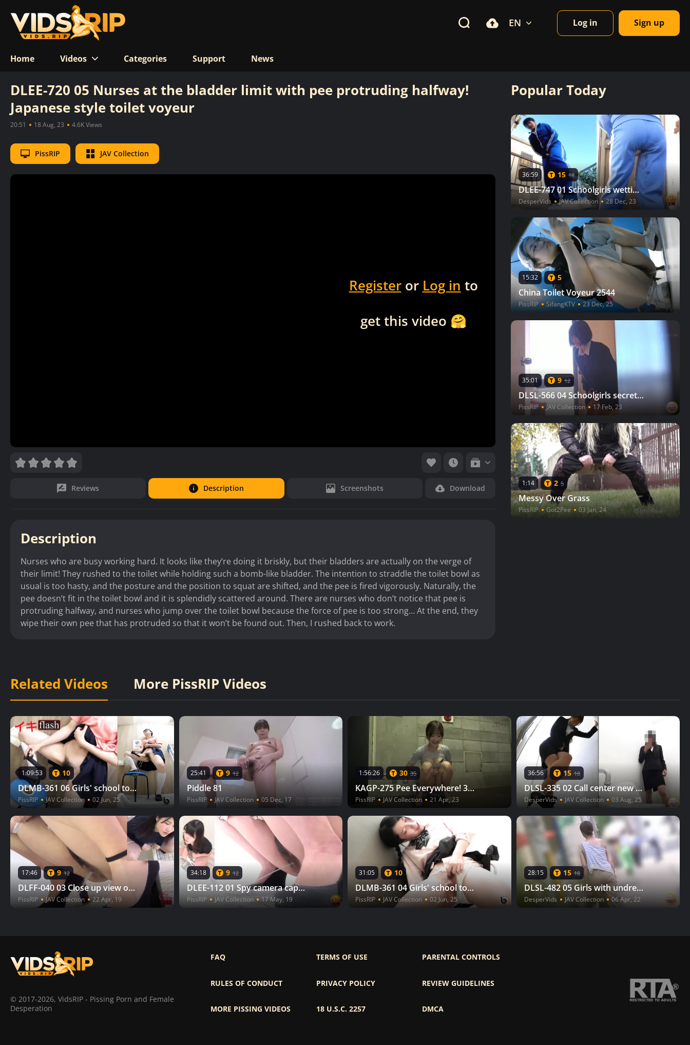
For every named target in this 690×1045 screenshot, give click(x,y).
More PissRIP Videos (199, 684)
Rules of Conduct (246, 983)
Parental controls (461, 957)
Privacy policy (345, 983)
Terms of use (342, 957)
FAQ (217, 957)
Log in (442, 285)
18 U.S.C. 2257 (341, 1009)
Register (375, 285)
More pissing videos (250, 1009)
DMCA (433, 1009)
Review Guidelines (458, 983)
